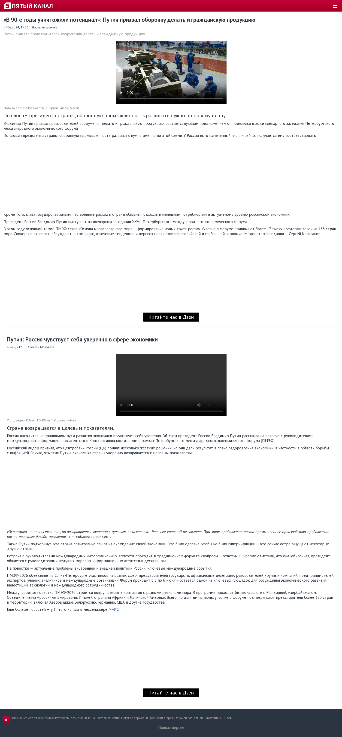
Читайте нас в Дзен (171, 317)
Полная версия (171, 727)
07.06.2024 (11, 27)
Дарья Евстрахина (44, 27)
